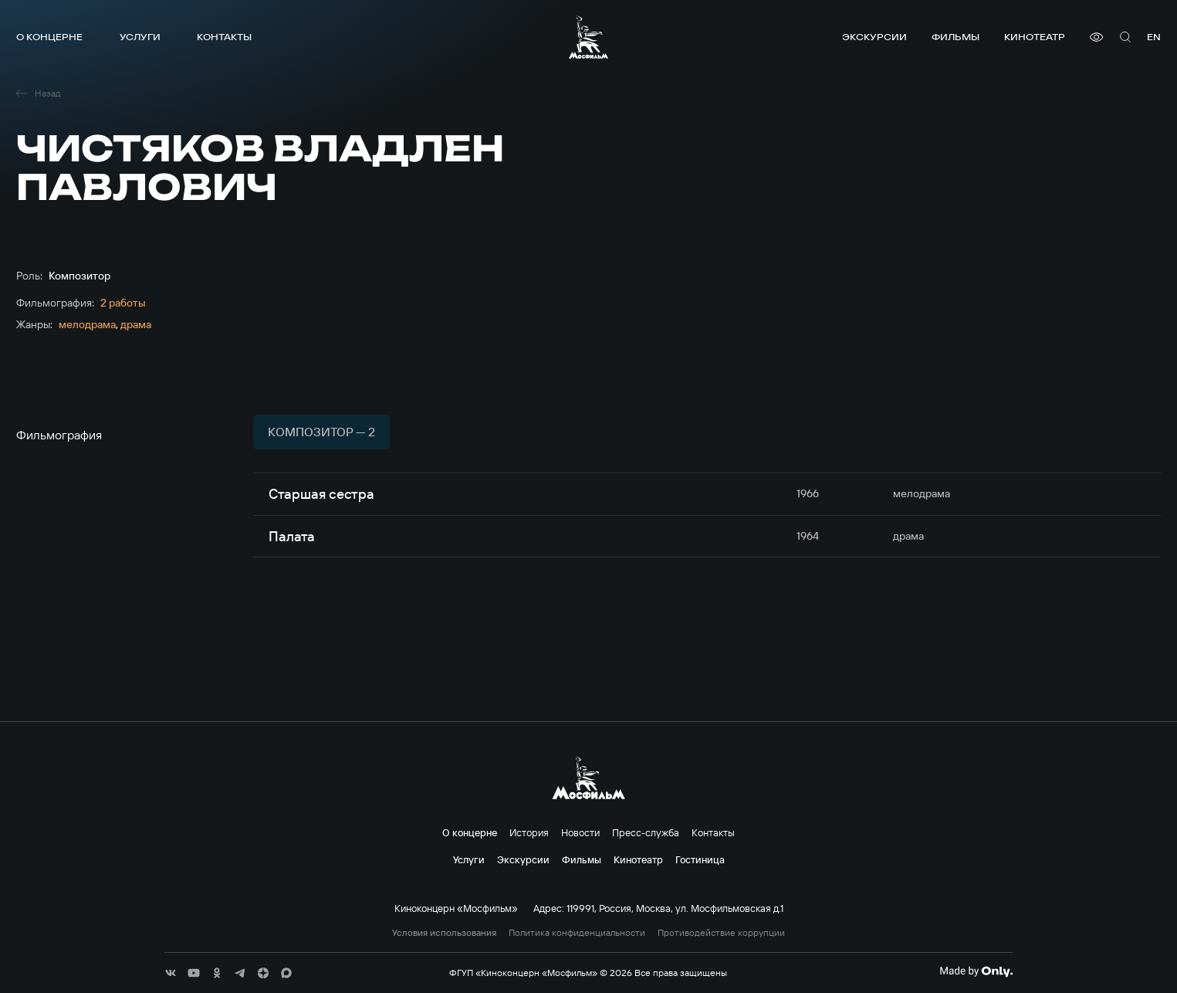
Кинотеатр (1034, 36)
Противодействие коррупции (721, 932)
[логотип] (588, 37)
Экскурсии (874, 36)
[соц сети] (170, 973)
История (529, 832)
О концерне (49, 36)
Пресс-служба (645, 832)
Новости (580, 832)
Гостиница (700, 859)
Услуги (140, 36)
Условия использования (444, 932)
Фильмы (955, 36)
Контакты (224, 36)
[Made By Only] (976, 971)
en (1154, 36)
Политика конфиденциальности (577, 932)
